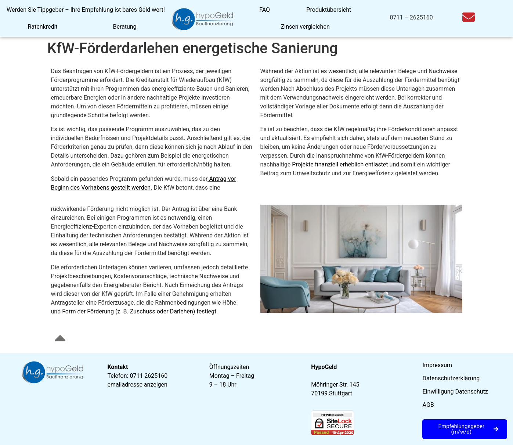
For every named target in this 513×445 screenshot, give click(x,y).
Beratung (124, 26)
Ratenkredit (42, 26)
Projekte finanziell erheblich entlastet (340, 164)
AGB (428, 404)
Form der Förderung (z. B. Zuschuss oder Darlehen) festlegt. (140, 311)
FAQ (264, 9)
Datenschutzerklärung (451, 378)
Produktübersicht (328, 9)
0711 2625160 (148, 375)
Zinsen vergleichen (305, 26)
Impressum (437, 365)
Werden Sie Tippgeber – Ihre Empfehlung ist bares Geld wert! (86, 9)
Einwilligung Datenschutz (455, 391)
